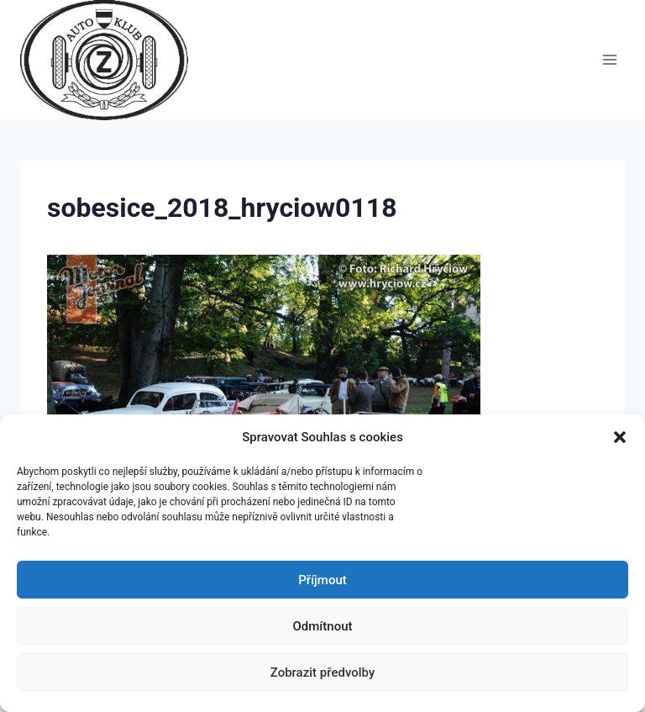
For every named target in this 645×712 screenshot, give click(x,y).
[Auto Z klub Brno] (111, 60)
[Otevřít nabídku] (609, 60)
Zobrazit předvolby (322, 672)
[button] (619, 437)
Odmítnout (323, 626)
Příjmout (322, 580)
